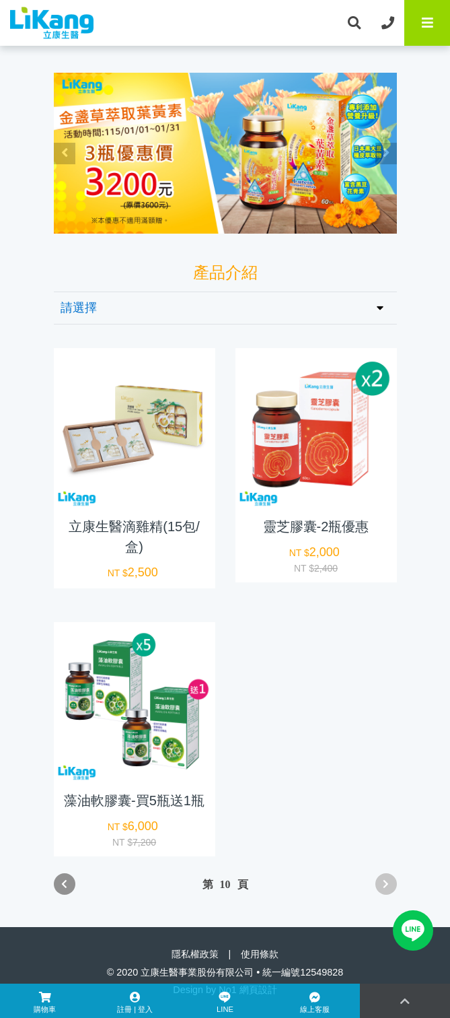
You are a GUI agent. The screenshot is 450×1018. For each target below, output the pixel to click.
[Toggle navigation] (427, 23)
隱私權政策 (195, 954)
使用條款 (259, 954)
